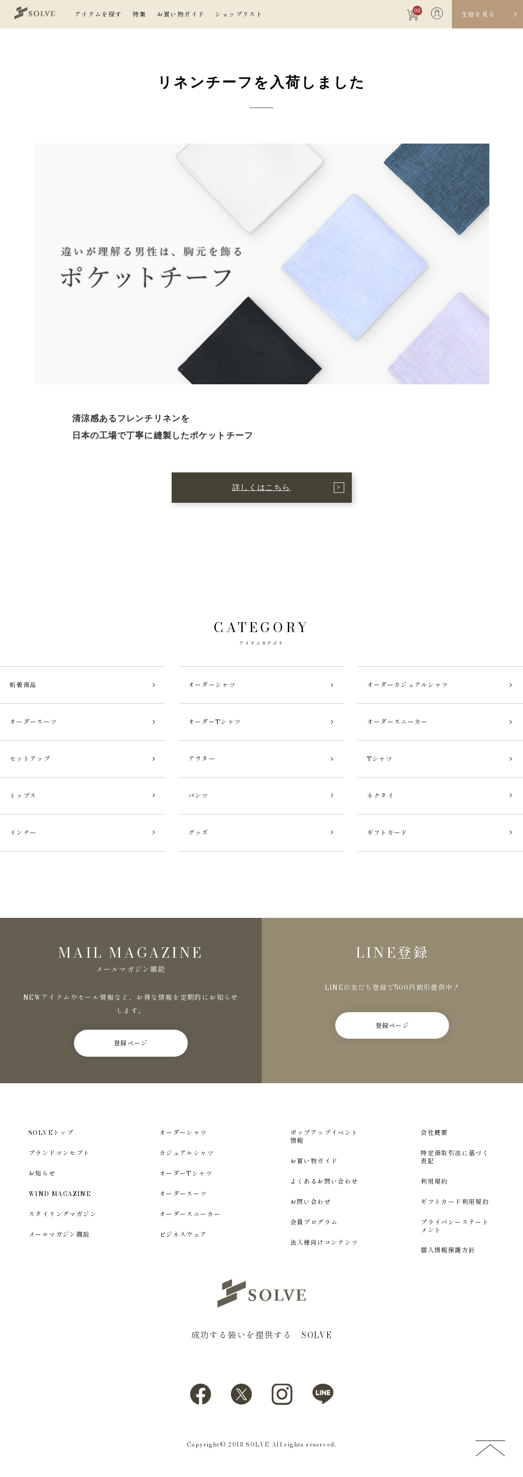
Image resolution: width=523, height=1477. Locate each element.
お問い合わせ (310, 1202)
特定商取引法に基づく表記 (455, 1157)
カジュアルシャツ (186, 1153)
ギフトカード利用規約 (455, 1202)
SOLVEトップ (50, 1133)
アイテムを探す (98, 14)
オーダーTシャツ (185, 1173)
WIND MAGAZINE (59, 1194)
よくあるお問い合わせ (324, 1182)
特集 (140, 14)
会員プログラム (314, 1222)
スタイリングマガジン (62, 1214)
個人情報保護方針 (448, 1250)
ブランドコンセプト (59, 1153)
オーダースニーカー (190, 1214)
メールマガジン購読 (59, 1235)
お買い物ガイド (181, 14)
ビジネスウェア (183, 1235)
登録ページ (131, 1043)
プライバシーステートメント (455, 1226)
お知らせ (42, 1173)
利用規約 (434, 1182)
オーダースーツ (183, 1194)
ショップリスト (239, 14)
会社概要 (434, 1133)
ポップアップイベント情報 (324, 1137)
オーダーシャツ (183, 1133)
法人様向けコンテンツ (324, 1243)
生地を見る (478, 14)
